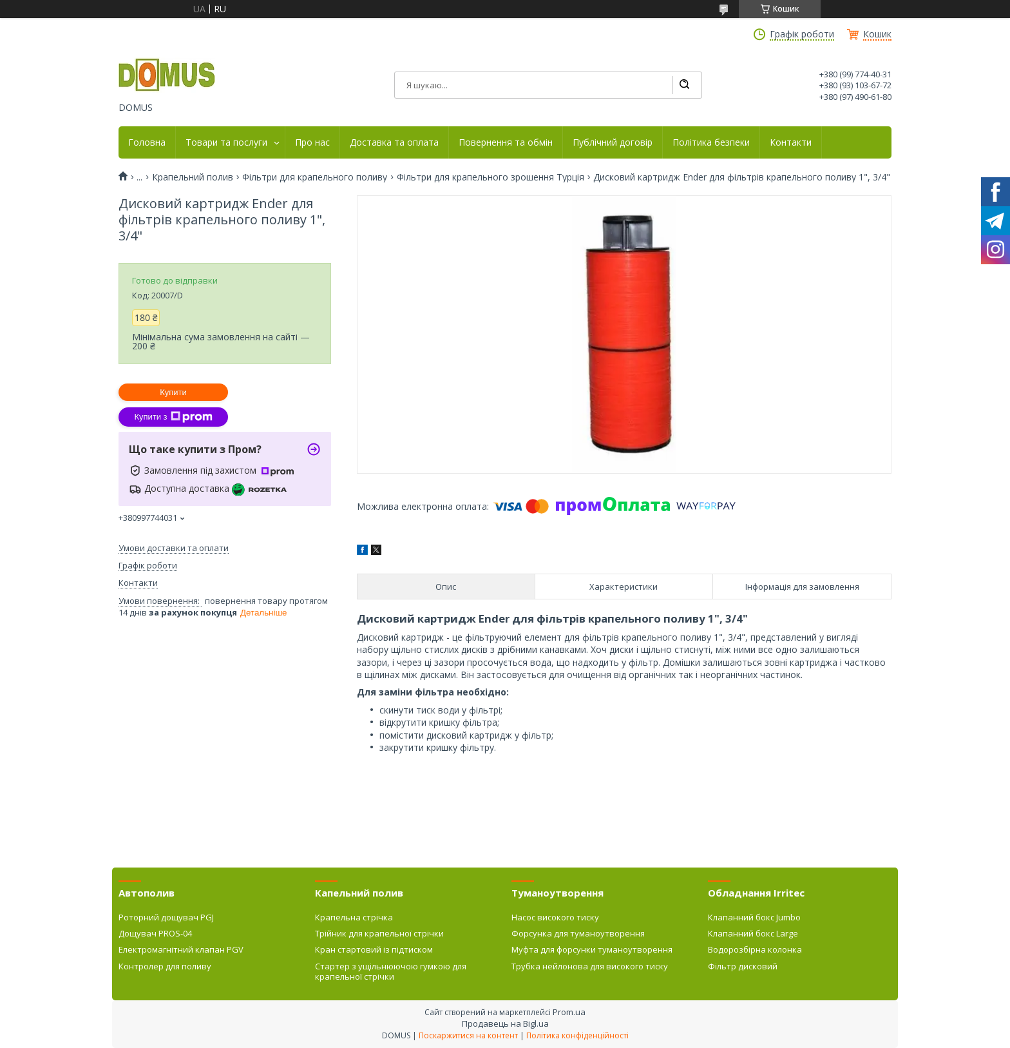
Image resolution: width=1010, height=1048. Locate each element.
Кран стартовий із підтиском (374, 949)
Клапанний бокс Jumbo (754, 917)
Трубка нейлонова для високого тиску (589, 966)
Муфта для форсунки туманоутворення (591, 949)
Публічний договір (613, 142)
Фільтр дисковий (742, 966)
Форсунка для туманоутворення (578, 933)
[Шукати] (684, 85)
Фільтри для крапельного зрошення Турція (490, 177)
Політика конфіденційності (577, 1035)
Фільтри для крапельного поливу (314, 177)
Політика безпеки (711, 142)
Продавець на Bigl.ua (505, 1023)
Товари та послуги (226, 142)
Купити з (173, 417)
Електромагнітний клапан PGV (181, 949)
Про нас (312, 142)
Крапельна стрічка (354, 917)
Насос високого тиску (555, 917)
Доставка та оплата (394, 142)
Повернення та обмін (506, 142)
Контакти (791, 142)
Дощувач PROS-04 (155, 933)
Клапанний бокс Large (753, 933)
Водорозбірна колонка (755, 949)
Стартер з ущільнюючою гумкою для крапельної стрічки (390, 971)
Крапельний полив (192, 177)
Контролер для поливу (165, 966)
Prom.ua (569, 1012)
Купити (173, 392)
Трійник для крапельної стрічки (379, 933)
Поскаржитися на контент (468, 1035)
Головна (147, 142)
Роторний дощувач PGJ (166, 917)
